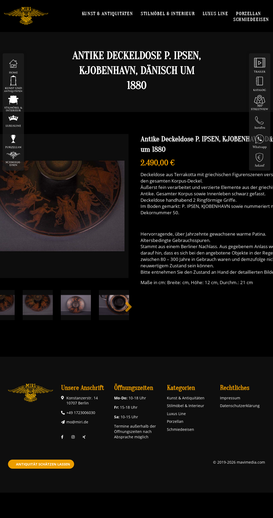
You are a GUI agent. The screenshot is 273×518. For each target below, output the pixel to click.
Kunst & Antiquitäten (107, 13)
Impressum (230, 397)
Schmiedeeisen (251, 19)
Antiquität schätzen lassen (43, 464)
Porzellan (248, 13)
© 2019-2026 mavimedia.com (239, 462)
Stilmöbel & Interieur (168, 13)
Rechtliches (234, 388)
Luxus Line (215, 13)
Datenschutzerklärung (240, 405)
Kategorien (181, 388)
